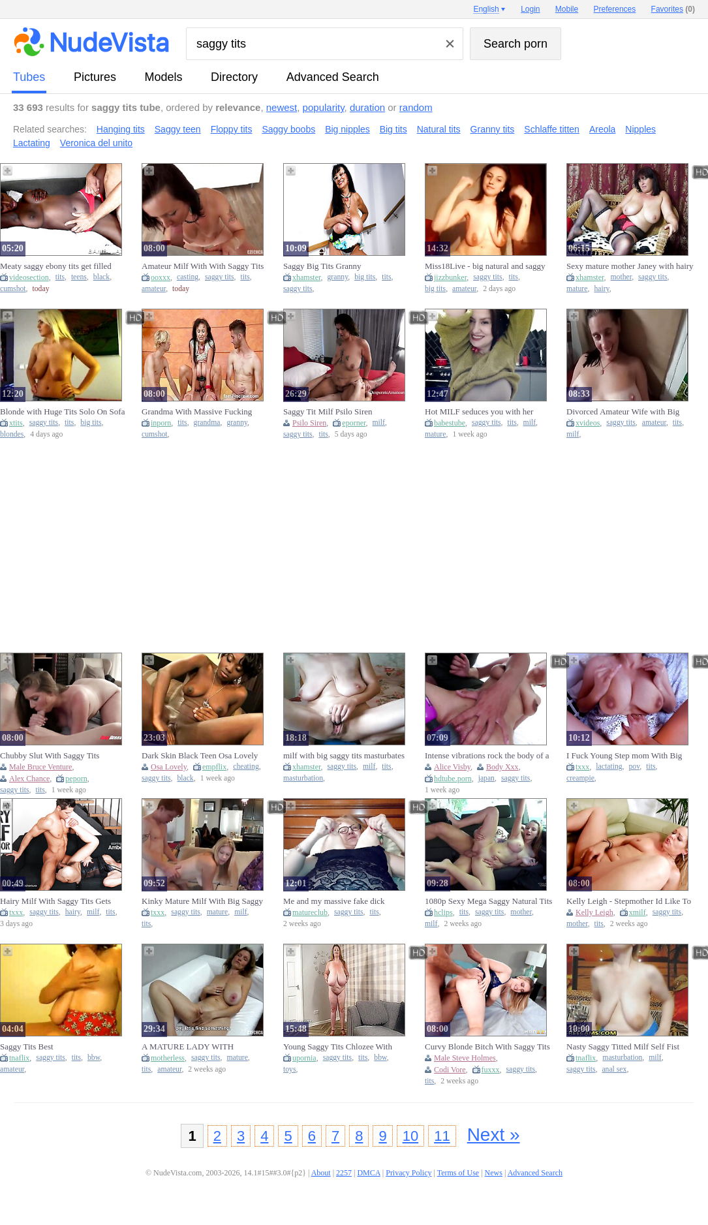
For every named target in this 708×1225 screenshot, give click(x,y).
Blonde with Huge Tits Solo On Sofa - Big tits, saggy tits (62, 412)
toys (289, 1069)
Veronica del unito (96, 143)
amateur (154, 289)
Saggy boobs (288, 129)
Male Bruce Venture (40, 766)
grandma (207, 422)
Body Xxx (502, 766)
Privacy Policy (408, 1172)
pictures (95, 77)
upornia (304, 1057)
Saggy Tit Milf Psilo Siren (328, 411)
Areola (602, 129)
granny (338, 277)
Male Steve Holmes (465, 1057)
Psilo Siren (309, 422)
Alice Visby (452, 766)
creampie (580, 778)
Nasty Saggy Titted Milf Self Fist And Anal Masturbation (622, 1047)
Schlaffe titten (551, 129)
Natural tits (439, 129)
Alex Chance (29, 778)
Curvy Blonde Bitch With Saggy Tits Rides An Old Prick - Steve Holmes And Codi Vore (487, 1047)
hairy (601, 289)
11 (442, 1136)
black (101, 277)
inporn (161, 422)
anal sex (614, 1069)
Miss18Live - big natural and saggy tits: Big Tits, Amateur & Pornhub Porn (485, 266)
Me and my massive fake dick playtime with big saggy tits (334, 901)
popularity (324, 107)
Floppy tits (232, 129)
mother (621, 277)
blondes (11, 434)
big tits (364, 277)
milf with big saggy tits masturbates (344, 755)
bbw (93, 1057)
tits (60, 277)
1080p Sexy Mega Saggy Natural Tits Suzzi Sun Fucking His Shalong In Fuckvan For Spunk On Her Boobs (488, 901)
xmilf (637, 912)
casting (187, 277)
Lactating (31, 143)
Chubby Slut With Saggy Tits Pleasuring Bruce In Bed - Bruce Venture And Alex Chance (55, 756)
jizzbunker (450, 277)
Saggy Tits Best (27, 1046)
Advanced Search (332, 77)
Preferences (615, 9)
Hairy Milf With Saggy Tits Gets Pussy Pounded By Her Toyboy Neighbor (55, 901)
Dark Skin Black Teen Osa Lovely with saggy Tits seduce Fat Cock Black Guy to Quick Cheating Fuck (202, 756)
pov (634, 766)
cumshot (13, 289)
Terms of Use (458, 1172)
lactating (609, 766)
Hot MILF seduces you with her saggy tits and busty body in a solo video (483, 412)
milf (379, 422)
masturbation (303, 778)
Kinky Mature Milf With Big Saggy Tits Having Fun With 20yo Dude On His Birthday (205, 901)
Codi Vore (450, 1069)
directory (234, 77)
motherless (168, 1057)
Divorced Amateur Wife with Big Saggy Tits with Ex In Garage (622, 412)
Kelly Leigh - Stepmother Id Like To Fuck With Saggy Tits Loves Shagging (628, 901)
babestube (449, 422)
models (164, 77)
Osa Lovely (169, 766)
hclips (443, 912)
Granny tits (492, 129)
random (416, 107)
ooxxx (160, 277)
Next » (493, 1134)
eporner (353, 422)
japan (486, 778)
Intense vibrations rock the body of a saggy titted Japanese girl (487, 756)
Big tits (393, 129)
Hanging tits (121, 129)
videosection (29, 277)
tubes (29, 77)
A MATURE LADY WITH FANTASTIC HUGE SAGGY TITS (203, 1047)
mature (576, 289)
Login (530, 9)
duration (367, 107)
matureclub (310, 912)
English (486, 9)
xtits (16, 422)
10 (410, 1136)
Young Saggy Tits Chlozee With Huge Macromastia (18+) (337, 1047)
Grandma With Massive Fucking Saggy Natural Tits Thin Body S (197, 412)
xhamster (306, 277)
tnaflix (19, 1057)
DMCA (368, 1172)
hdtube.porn (453, 778)
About (321, 1172)
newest (282, 107)
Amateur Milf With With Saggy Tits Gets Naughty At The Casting (203, 266)
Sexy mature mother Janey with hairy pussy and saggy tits (630, 266)
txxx (582, 766)
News (493, 1172)
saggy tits (219, 277)
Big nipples (347, 129)
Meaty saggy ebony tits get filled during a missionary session (56, 266)
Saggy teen (178, 129)
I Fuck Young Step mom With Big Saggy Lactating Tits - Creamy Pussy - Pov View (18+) (629, 756)
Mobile (566, 9)
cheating (246, 766)
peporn (76, 778)
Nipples (640, 129)
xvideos (588, 422)
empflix (214, 766)
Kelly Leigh (594, 912)
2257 (344, 1172)
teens (79, 277)
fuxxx (491, 1069)
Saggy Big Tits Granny (322, 266)
